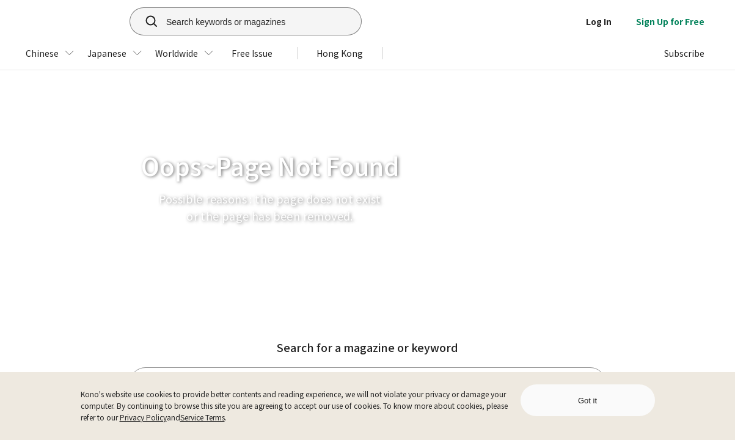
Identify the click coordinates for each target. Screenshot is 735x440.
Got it (587, 400)
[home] (67, 21)
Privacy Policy (143, 417)
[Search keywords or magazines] (261, 21)
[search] (145, 21)
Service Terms (202, 417)
